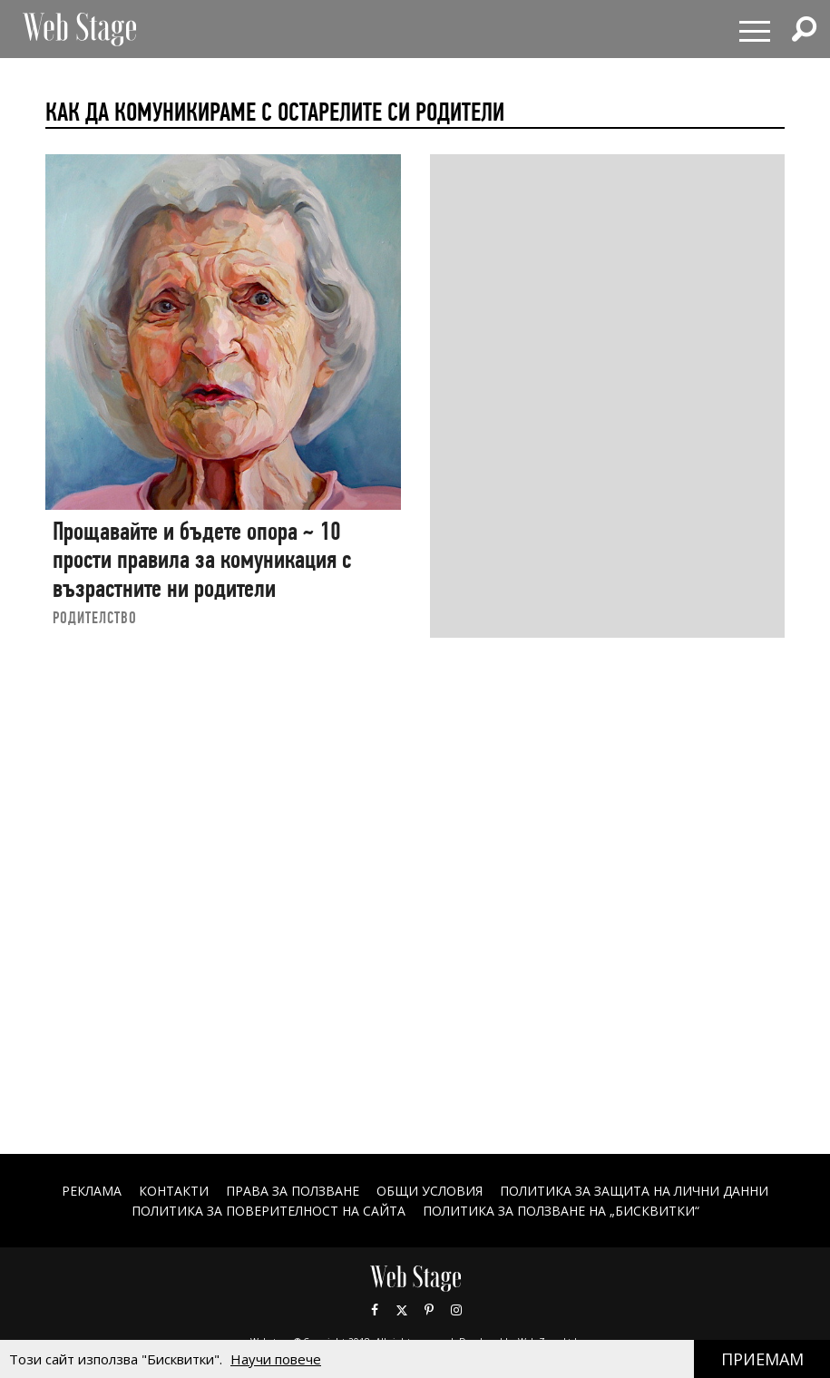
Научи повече (275, 1359)
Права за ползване (292, 1190)
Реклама (92, 1190)
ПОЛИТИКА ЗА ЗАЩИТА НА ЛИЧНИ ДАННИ (634, 1190)
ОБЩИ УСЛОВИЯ (429, 1190)
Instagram (456, 1310)
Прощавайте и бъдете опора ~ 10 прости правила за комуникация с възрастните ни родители (202, 559)
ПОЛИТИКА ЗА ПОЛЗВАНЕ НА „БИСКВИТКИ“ (561, 1210)
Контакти (174, 1190)
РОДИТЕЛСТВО (95, 617)
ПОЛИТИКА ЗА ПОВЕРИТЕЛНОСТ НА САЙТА (268, 1210)
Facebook (374, 1310)
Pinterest (429, 1310)
